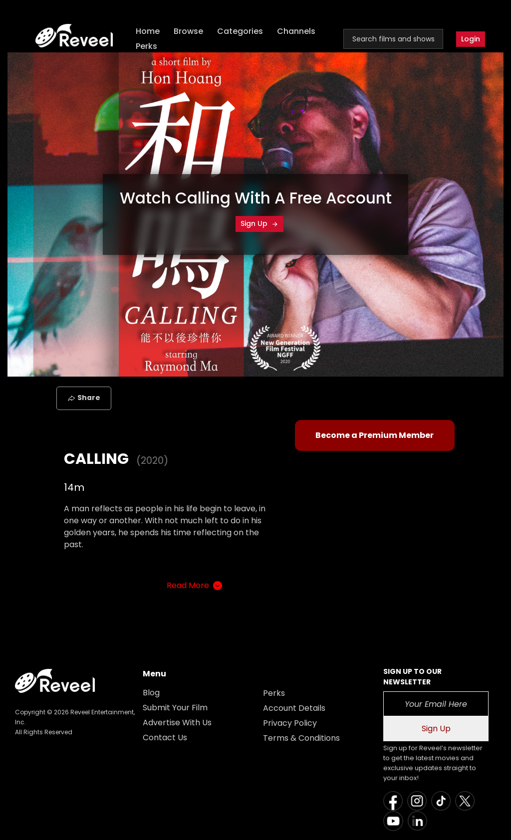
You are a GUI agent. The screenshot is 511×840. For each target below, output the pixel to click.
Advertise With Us (177, 722)
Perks (146, 46)
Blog (151, 692)
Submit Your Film (175, 707)
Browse (188, 31)
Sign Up (259, 223)
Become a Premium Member (374, 435)
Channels (296, 31)
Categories (240, 31)
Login (470, 39)
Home (148, 31)
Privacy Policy (290, 723)
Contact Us (165, 737)
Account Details (294, 708)
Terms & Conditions (301, 738)
